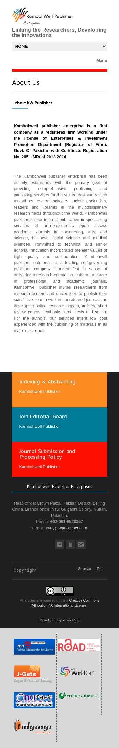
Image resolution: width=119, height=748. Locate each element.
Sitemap (84, 568)
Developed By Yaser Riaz (59, 620)
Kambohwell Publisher (39, 391)
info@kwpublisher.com (66, 528)
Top (99, 568)
